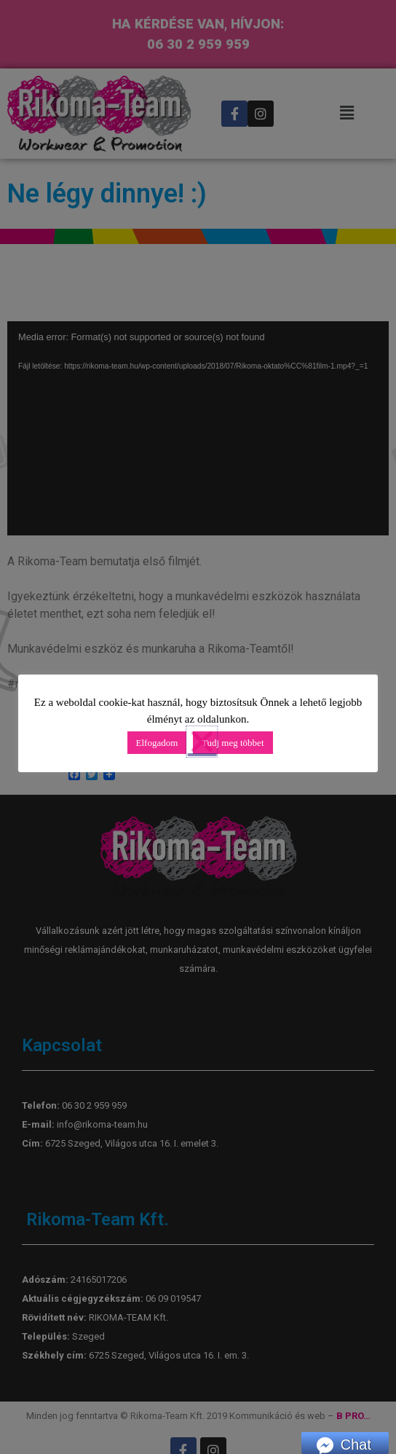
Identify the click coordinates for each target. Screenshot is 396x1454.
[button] (303, 741)
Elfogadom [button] (157, 742)
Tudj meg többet (233, 742)
